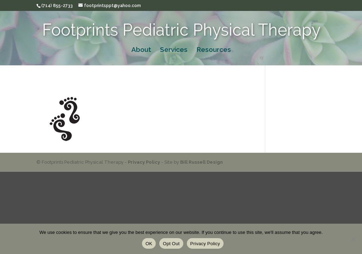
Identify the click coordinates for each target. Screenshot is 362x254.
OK (149, 243)
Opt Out (171, 243)
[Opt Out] (353, 238)
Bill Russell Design (201, 162)
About (141, 50)
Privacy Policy (144, 162)
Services (174, 50)
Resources (213, 50)
